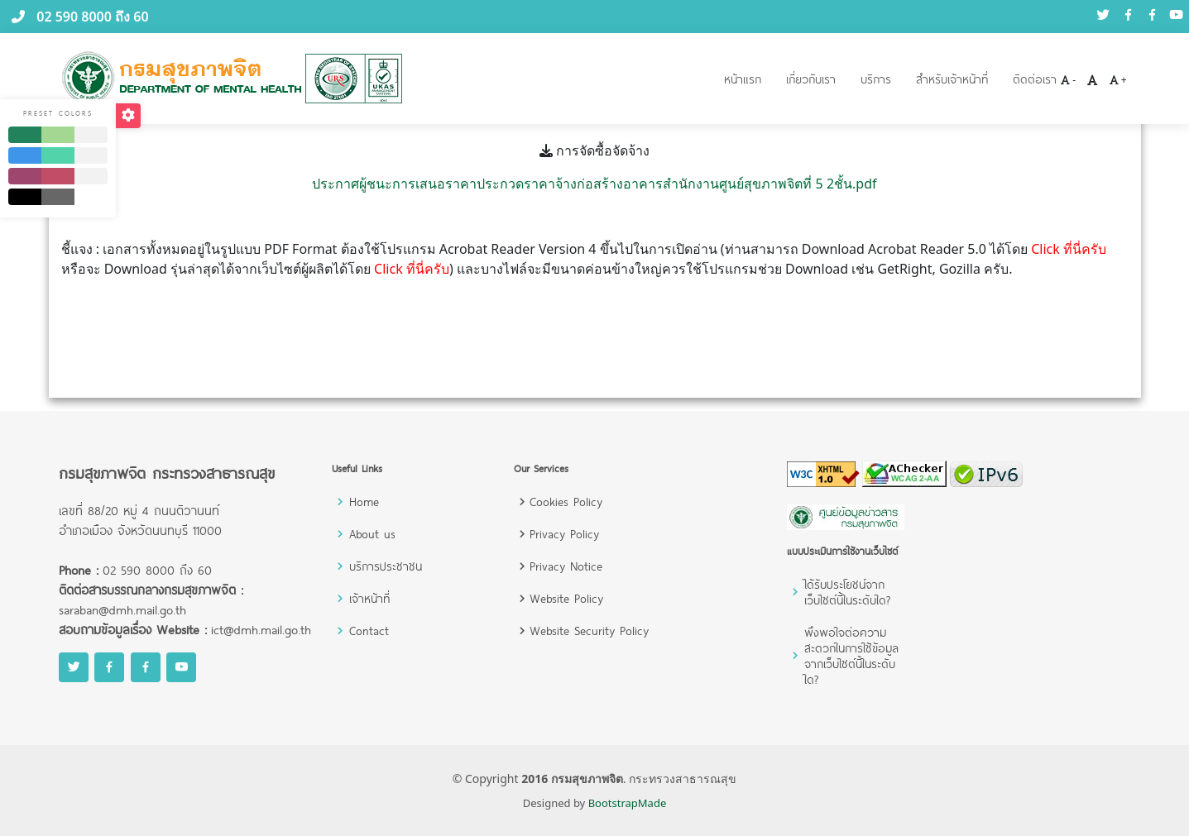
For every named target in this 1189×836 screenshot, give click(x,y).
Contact (369, 630)
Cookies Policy (566, 501)
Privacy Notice (566, 566)
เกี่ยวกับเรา (811, 78)
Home (364, 501)
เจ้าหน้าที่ (369, 598)
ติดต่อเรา (1035, 78)
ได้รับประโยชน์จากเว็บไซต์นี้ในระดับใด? (847, 592)
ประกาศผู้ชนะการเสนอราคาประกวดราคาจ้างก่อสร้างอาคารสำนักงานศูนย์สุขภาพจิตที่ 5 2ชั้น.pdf (594, 183)
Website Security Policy (589, 630)
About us (372, 534)
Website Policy (566, 598)
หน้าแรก (742, 78)
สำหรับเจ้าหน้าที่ (952, 78)
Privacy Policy (564, 534)
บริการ (876, 78)
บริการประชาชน (385, 566)
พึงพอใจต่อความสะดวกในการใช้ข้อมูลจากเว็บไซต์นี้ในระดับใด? (851, 655)
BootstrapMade (627, 802)
